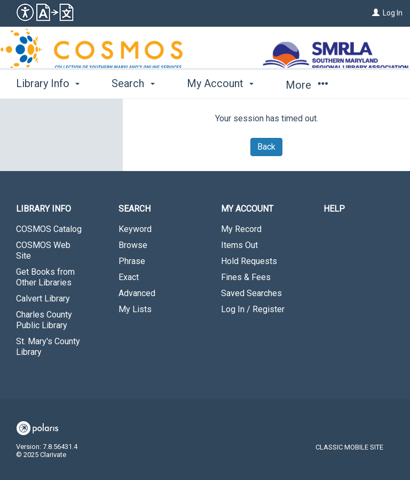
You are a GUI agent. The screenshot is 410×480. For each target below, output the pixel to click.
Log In (393, 13)
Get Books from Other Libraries (45, 277)
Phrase (132, 261)
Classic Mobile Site (349, 447)
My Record (241, 229)
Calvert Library (43, 298)
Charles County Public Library (44, 319)
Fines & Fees (246, 277)
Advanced (137, 293)
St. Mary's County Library (48, 346)
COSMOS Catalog (49, 229)
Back (266, 147)
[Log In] (376, 13)
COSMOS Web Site (43, 250)
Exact (129, 277)
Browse (133, 245)
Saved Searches (251, 293)
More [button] (307, 85)
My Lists (135, 309)
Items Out (239, 245)
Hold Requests (249, 261)
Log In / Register (253, 309)
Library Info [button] (48, 83)
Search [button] (133, 83)
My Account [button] (220, 83)
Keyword (135, 229)
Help (334, 209)
